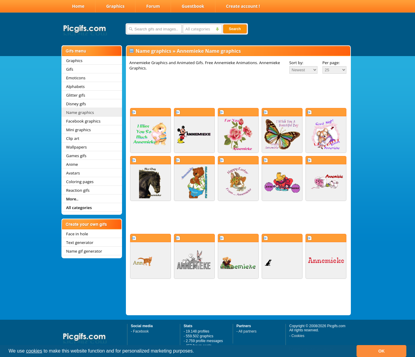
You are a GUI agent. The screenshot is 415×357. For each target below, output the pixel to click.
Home (78, 6)
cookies (34, 350)
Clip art (72, 138)
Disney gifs (76, 103)
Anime (72, 164)
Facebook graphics (83, 121)
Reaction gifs (78, 190)
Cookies (297, 336)
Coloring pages (80, 181)
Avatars (73, 173)
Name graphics (80, 112)
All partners (247, 331)
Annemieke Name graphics (209, 51)
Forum (153, 6)
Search (235, 29)
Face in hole (77, 234)
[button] (196, 352)
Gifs (69, 69)
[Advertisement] (238, 90)
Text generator (79, 242)
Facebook (141, 331)
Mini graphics (78, 129)
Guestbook (193, 6)
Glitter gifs (75, 95)
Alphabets (75, 86)
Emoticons (76, 78)
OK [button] (381, 351)
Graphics (115, 6)
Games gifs (76, 155)
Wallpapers (76, 147)
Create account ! (243, 6)
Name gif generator (84, 251)
